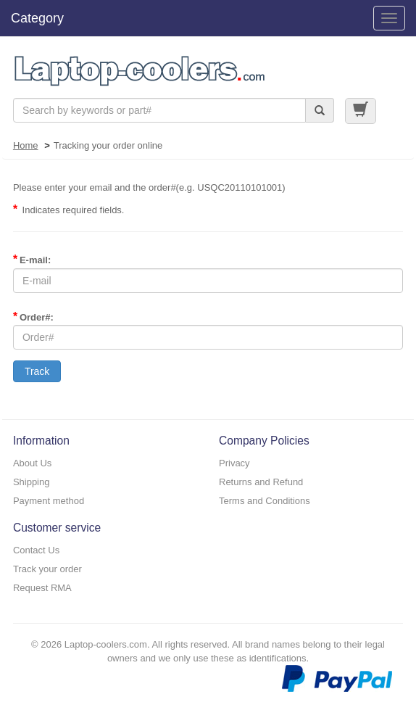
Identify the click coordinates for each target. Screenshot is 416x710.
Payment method (48, 500)
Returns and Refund (261, 481)
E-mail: (32, 259)
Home (25, 145)
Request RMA (42, 587)
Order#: (33, 316)
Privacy (234, 463)
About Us (32, 463)
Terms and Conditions (264, 500)
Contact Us (36, 550)
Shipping (31, 481)
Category (37, 18)
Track (37, 371)
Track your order (47, 569)
